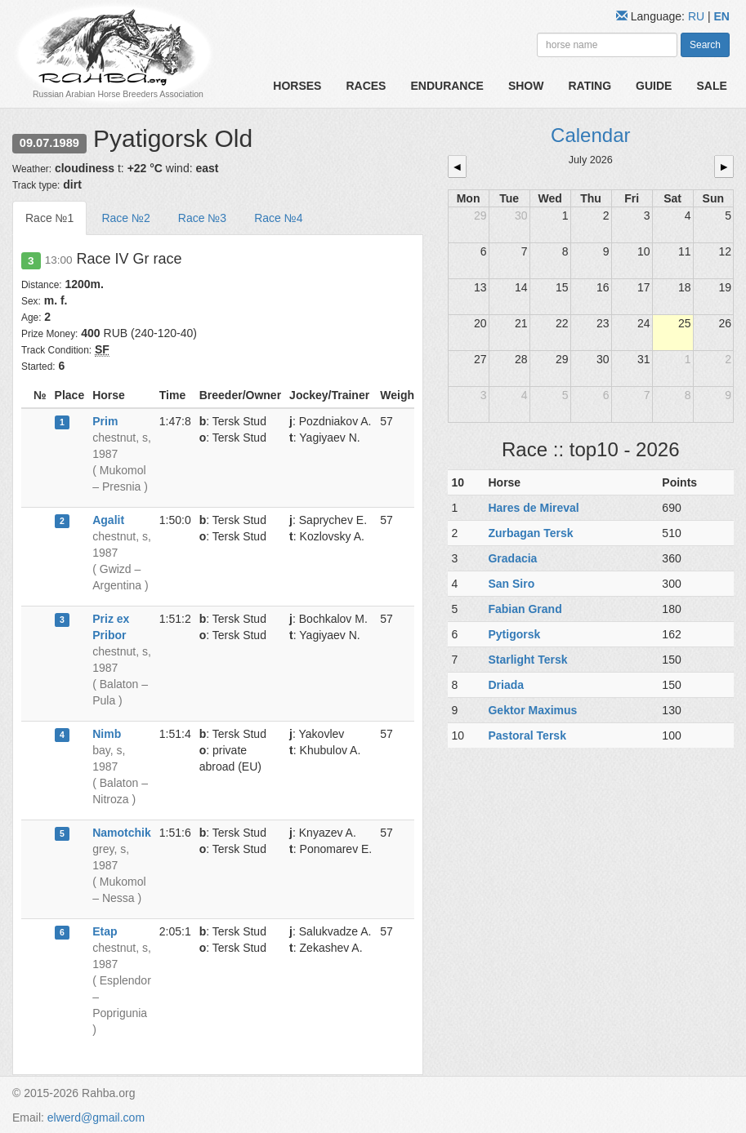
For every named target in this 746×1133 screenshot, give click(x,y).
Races (366, 85)
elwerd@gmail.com (96, 1117)
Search (705, 45)
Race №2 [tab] (125, 217)
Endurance (446, 85)
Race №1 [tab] (49, 217)
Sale (711, 85)
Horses (297, 85)
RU (698, 16)
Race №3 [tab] (202, 217)
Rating (589, 85)
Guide (654, 85)
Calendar (590, 135)
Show (526, 85)
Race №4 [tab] (278, 217)
